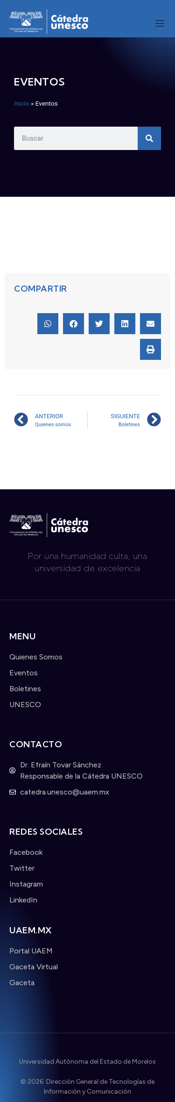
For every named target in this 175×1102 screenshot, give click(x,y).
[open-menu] (160, 25)
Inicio (21, 103)
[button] (47, 323)
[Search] (149, 138)
